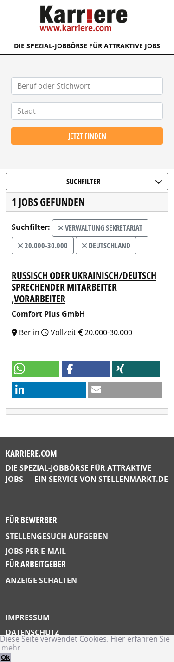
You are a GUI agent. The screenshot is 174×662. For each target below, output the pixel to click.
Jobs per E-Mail (36, 551)
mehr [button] (10, 648)
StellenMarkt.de (133, 479)
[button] (35, 369)
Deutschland (106, 245)
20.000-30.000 (43, 245)
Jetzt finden (87, 136)
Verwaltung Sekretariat (100, 228)
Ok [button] (5, 657)
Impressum (28, 617)
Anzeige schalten (41, 580)
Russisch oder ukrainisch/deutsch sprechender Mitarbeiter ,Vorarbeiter (84, 287)
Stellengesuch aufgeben (57, 536)
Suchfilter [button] (114, 181)
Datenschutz (32, 632)
